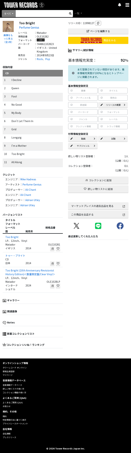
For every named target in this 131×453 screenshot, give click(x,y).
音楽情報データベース (12, 384)
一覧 (77, 13)
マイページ (7, 374)
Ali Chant (30, 189)
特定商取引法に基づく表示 (14, 419)
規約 (5, 416)
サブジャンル (82, 145)
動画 (82, 138)
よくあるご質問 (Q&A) (13, 402)
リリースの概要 (113, 104)
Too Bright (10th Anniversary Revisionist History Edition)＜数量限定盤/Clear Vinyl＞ (30, 272)
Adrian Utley (32, 200)
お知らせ (7, 406)
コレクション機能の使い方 (14, 392)
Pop (47, 59)
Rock (40, 59)
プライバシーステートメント (15, 423)
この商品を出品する (98, 214)
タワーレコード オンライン (15, 367)
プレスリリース (9, 437)
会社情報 (7, 433)
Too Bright (12, 237)
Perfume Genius (29, 27)
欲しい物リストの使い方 (13, 388)
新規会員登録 (8, 371)
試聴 (113, 138)
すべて (7, 13)
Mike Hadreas (28, 179)
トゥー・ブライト (15, 255)
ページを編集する (98, 31)
